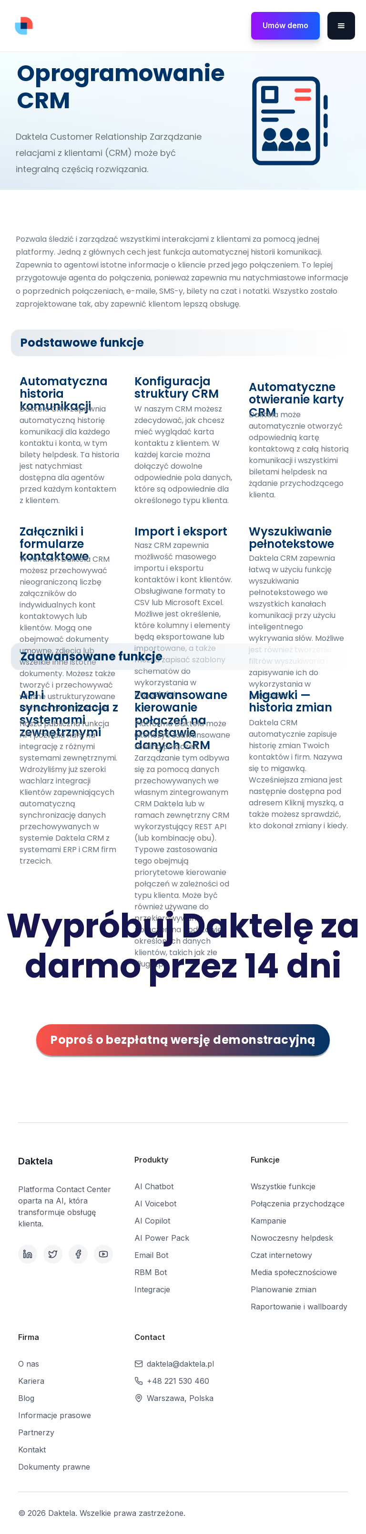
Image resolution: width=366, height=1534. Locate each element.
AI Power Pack (161, 1238)
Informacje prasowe (54, 1415)
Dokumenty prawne (54, 1467)
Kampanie (268, 1220)
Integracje (152, 1289)
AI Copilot (152, 1220)
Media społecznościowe (294, 1272)
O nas (28, 1364)
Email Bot (151, 1255)
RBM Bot (150, 1272)
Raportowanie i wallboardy (299, 1306)
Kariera (31, 1381)
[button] (341, 26)
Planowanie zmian (283, 1289)
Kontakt (32, 1449)
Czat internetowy (281, 1255)
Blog (26, 1398)
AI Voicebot (155, 1203)
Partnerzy (36, 1432)
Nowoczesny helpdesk (292, 1238)
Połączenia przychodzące (298, 1203)
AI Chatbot (153, 1186)
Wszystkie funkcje (283, 1186)
